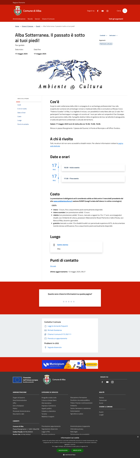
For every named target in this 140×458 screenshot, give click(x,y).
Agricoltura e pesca (76, 414)
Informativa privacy (76, 429)
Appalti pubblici (47, 408)
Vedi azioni (113, 35)
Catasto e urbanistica (49, 411)
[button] (70, 455)
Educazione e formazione (78, 397)
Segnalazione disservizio (50, 429)
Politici (15, 408)
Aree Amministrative (20, 400)
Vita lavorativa (46, 403)
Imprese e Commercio (49, 406)
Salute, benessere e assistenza (80, 408)
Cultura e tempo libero (49, 400)
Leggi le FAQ (46, 431)
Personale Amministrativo (21, 411)
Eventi (38, 26)
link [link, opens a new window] (87, 446)
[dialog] (70, 446)
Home (17, 26)
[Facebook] (97, 10)
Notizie (101, 397)
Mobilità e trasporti (48, 416)
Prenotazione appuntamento (51, 426)
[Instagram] (107, 10)
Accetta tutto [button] (63, 450)
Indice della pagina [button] (23, 98)
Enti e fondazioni (18, 406)
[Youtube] (102, 10)
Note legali (73, 431)
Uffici (14, 403)
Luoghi (101, 415)
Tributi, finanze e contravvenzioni (81, 403)
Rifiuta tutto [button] (77, 450)
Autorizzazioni (75, 411)
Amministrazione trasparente (80, 426)
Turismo (44, 414)
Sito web (53, 266)
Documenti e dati (18, 414)
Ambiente (73, 405)
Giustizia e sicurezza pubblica (80, 400)
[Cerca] (124, 10)
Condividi (104, 35)
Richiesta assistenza (48, 434)
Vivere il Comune (28, 26)
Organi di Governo (19, 397)
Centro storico (62, 244)
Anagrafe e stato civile (49, 397)
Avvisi (101, 403)
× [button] (138, 437)
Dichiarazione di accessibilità (79, 434)
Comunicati (103, 400)
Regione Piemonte (19, 2)
